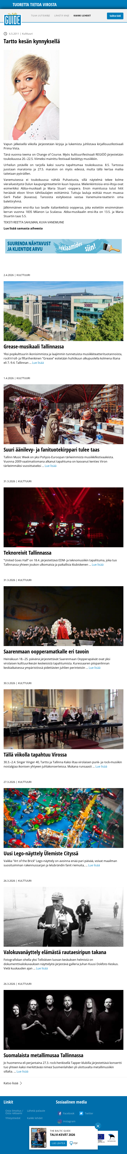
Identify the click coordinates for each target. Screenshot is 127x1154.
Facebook (68, 1113)
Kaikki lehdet (82, 15)
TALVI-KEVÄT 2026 (62, 1135)
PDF (75, 1143)
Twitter (89, 1113)
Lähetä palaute (36, 1110)
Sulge (98, 1126)
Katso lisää (11, 1083)
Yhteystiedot (12, 1118)
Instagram (69, 1121)
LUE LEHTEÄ (58, 1143)
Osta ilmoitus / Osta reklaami (14, 1112)
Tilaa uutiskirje (40, 15)
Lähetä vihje (61, 15)
